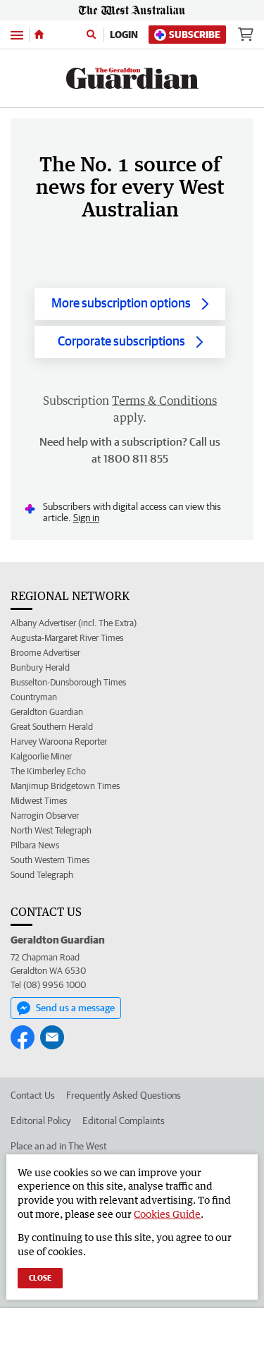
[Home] (39, 34)
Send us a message (66, 1008)
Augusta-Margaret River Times (67, 638)
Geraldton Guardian (47, 712)
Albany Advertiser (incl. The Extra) (74, 623)
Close (40, 1277)
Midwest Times (39, 800)
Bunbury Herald (40, 667)
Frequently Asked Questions (123, 1095)
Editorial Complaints (123, 1120)
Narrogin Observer (45, 815)
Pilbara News (35, 845)
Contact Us (33, 1095)
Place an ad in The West (59, 1146)
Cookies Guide (167, 1214)
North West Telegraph (51, 830)
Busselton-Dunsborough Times (68, 682)
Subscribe (187, 35)
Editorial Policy (41, 1120)
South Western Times (50, 860)
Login (124, 34)
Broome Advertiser (45, 652)
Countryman (34, 697)
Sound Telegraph (42, 874)
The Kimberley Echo (48, 771)
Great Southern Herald (52, 726)
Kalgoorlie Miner (41, 756)
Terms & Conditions (164, 400)
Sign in (86, 517)
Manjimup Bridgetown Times (65, 786)
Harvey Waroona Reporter (59, 741)
